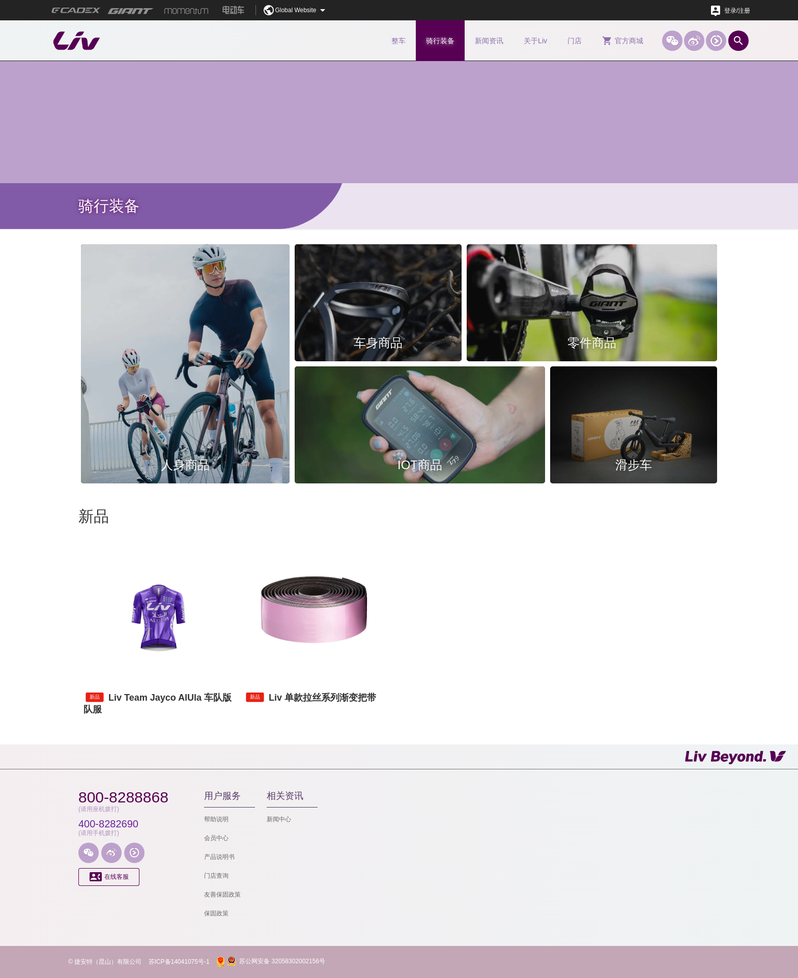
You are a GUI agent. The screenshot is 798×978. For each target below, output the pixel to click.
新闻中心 (279, 819)
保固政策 (216, 913)
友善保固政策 (222, 894)
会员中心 (216, 838)
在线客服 (109, 877)
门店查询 (216, 875)
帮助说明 (216, 819)
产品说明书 (219, 856)
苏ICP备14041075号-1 (179, 961)
